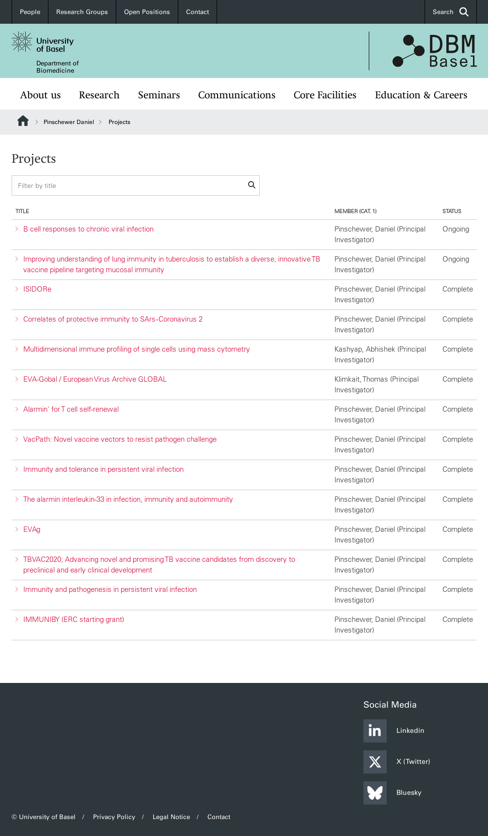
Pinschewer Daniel (69, 122)
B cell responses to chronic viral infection (88, 228)
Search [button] (451, 11)
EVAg (31, 529)
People (30, 11)
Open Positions (147, 11)
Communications (237, 95)
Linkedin (394, 731)
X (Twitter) (396, 762)
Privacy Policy (114, 817)
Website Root (23, 120)
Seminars (159, 95)
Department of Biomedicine (57, 67)
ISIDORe (37, 289)
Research (99, 95)
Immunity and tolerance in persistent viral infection (103, 469)
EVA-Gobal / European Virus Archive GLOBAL (95, 379)
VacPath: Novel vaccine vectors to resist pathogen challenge (120, 439)
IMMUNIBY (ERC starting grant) (73, 619)
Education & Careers (421, 95)
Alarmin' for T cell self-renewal (71, 409)
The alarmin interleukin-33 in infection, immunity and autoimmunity (128, 499)
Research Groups (82, 11)
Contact (197, 11)
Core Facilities (325, 95)
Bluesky (392, 793)
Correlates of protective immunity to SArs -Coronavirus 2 (113, 319)
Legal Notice (171, 817)
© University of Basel (44, 817)
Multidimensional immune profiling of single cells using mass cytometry (136, 349)
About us (40, 95)
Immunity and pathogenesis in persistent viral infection (110, 589)
